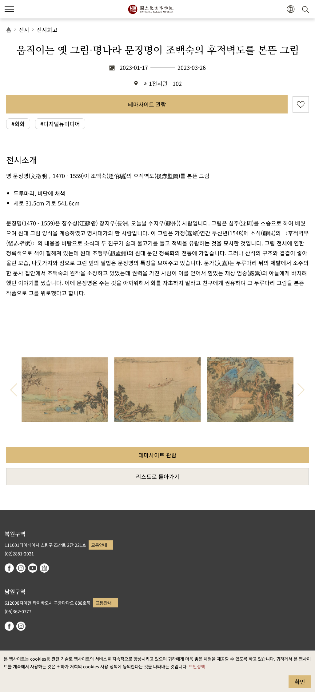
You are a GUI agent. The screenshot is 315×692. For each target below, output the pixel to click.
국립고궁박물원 (150, 9)
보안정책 (197, 666)
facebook (9, 568)
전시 (24, 30)
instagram (21, 568)
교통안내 (99, 545)
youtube (32, 568)
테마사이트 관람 (147, 104)
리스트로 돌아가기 (157, 476)
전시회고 (47, 30)
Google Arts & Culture (44, 568)
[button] (290, 9)
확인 (300, 682)
